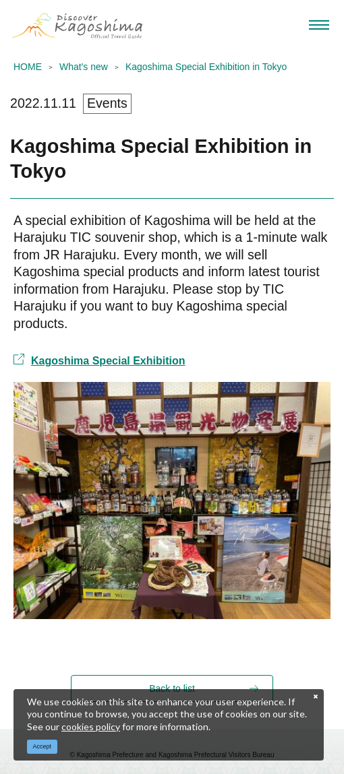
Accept (42, 746)
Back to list (172, 688)
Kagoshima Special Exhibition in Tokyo (206, 66)
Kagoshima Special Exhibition (99, 360)
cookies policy (90, 726)
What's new (83, 66)
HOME (27, 66)
